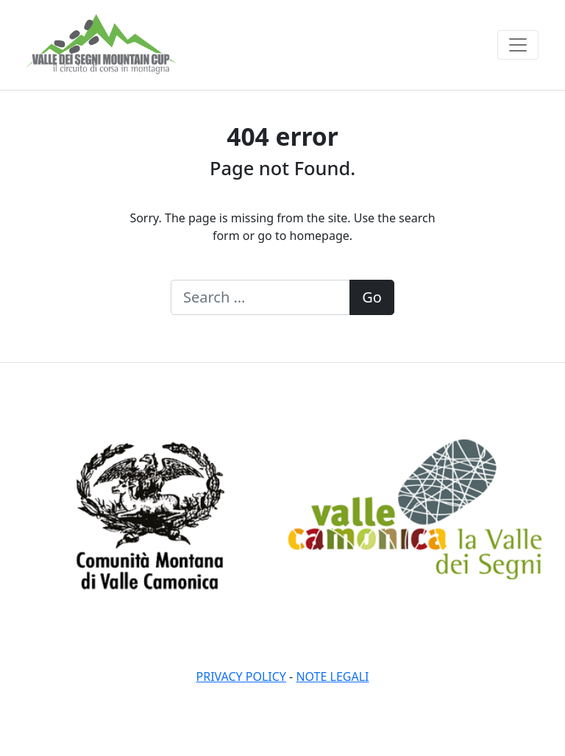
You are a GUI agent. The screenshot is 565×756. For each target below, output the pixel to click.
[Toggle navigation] (518, 45)
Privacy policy (241, 676)
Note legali (332, 676)
